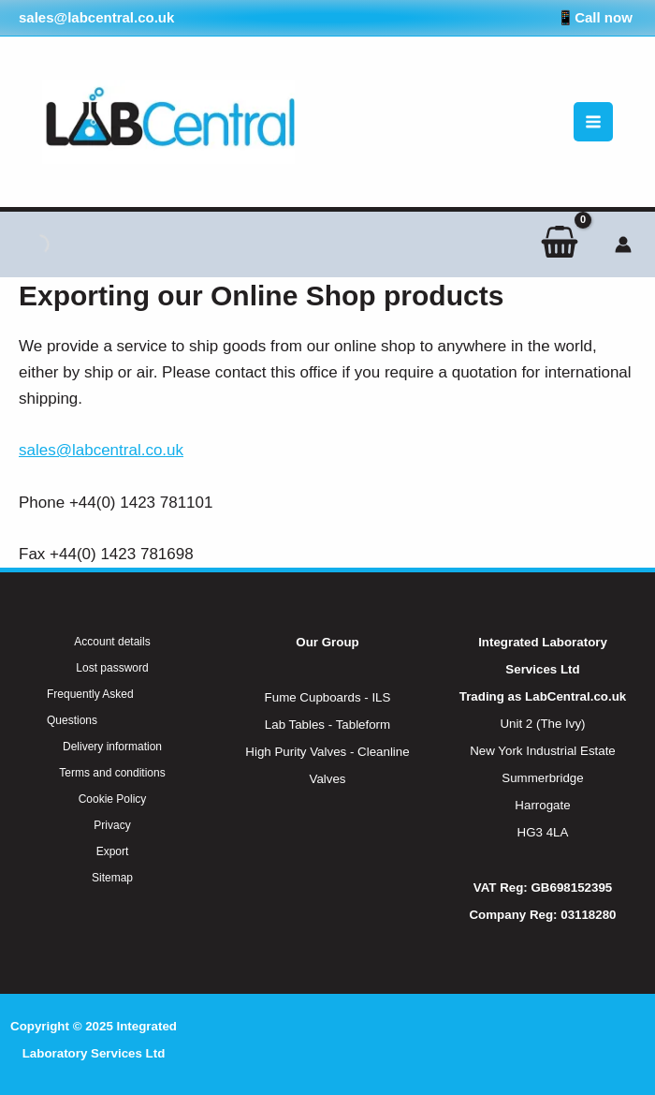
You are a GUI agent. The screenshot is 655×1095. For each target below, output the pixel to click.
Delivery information (112, 746)
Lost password (112, 667)
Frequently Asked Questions (90, 707)
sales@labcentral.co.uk (101, 450)
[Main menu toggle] (593, 121)
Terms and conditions (112, 772)
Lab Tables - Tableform (327, 725)
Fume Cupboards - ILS (328, 697)
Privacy (112, 825)
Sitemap (112, 877)
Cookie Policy (113, 799)
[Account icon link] (623, 244)
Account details (112, 641)
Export (112, 851)
